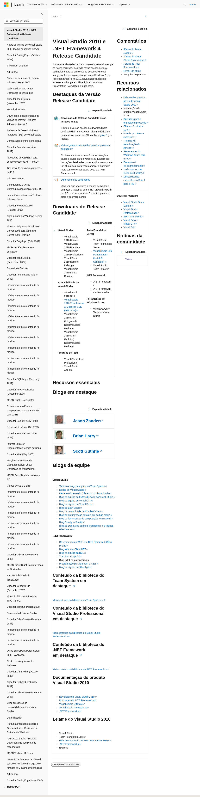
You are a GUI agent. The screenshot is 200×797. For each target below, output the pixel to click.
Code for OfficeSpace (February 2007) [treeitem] (24, 621)
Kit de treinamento (133, 165)
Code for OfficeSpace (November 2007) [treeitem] (24, 694)
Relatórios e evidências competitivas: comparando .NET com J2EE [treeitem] (24, 410)
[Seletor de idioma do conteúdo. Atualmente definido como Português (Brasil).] (18, 791)
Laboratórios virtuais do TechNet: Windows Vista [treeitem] (24, 197)
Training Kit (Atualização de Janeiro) (131, 144)
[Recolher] (42, 14)
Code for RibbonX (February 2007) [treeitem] (22, 684)
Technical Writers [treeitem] (16, 109)
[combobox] (23, 21)
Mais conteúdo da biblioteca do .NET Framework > (80, 669)
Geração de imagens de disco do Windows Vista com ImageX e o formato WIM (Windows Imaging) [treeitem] (24, 763)
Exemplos (128, 162)
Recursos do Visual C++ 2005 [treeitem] (23, 427)
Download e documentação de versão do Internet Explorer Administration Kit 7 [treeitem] (23, 120)
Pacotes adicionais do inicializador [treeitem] (18, 577)
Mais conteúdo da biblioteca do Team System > (78, 600)
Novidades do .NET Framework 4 (77, 700)
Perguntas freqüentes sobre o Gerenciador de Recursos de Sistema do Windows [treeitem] (22, 728)
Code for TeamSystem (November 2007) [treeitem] (18, 101)
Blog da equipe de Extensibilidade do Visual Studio (86, 497)
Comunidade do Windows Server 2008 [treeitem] (24, 218)
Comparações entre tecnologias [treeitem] (24, 140)
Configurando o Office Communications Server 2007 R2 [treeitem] (24, 186)
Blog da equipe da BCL (71, 552)
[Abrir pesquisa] (184, 5)
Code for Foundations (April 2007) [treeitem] (21, 149)
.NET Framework (132, 216)
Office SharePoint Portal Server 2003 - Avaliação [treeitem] (23, 652)
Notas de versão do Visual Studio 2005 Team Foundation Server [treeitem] (24, 46)
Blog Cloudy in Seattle (71, 522)
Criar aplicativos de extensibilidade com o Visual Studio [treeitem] (22, 707)
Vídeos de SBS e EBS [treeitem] (19, 485)
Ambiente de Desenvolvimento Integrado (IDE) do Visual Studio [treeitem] (24, 132)
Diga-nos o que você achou (75, 179)
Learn (55, 16)
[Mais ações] (146, 16)
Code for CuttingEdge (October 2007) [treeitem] (23, 57)
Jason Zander (86, 421)
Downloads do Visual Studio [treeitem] (22, 613)
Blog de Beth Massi (69, 507)
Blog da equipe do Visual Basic (75, 504)
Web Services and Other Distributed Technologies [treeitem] (20, 90)
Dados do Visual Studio (71, 489)
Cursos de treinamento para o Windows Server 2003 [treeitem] (23, 80)
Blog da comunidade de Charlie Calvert (80, 511)
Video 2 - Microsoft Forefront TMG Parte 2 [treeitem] (22, 598)
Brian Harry (84, 436)
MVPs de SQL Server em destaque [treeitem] (20, 249)
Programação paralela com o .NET (77, 563)
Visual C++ (129, 223)
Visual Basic (129, 220)
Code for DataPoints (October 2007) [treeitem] (22, 673)
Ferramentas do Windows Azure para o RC (134, 155)
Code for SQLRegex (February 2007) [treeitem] (23, 381)
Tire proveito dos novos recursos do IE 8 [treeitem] (24, 170)
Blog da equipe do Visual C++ (75, 500)
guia (102, 135)
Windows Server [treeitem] (15, 178)
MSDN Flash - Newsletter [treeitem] (20, 400)
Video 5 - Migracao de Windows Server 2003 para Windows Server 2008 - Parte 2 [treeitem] (24, 230)
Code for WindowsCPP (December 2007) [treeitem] (19, 588)
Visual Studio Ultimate (71, 704)
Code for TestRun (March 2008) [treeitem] (23, 606)
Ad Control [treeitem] (12, 72)
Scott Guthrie (86, 451)
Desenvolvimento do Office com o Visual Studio (84, 493)
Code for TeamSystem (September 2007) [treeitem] (18, 259)
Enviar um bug (131, 71)
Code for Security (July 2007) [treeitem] (22, 421)
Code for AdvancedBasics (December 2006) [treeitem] (20, 391)
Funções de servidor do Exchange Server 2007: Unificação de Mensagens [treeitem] (20, 464)
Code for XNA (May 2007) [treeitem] (20, 454)
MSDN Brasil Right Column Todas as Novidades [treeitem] (25, 567)
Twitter (128, 259)
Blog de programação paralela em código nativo (84, 515)
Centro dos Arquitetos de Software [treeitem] (20, 663)
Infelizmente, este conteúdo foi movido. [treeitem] (23, 287)
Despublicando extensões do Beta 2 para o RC (134, 180)
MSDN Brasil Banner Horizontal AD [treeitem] (23, 477)
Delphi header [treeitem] (14, 717)
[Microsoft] (6, 4)
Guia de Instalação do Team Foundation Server (84, 740)
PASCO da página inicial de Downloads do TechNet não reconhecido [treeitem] (21, 742)
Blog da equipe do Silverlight (74, 567)
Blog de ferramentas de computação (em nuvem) (85, 518)
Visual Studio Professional (73, 707)
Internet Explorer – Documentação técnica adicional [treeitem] (24, 446)
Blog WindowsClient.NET (72, 549)
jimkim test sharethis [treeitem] (18, 65)
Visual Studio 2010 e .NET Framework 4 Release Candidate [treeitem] (21, 34)
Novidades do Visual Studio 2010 (77, 696)
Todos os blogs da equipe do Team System (82, 486)
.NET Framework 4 (69, 711)
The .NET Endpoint (69, 556)
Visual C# (128, 227)
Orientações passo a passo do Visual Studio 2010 (134, 101)
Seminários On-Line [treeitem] (17, 268)
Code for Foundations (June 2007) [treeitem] (22, 435)
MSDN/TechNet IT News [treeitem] (20, 753)
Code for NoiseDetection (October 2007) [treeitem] (20, 207)
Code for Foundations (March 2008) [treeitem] (22, 276)
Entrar (192, 4)
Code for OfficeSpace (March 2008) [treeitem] (22, 556)
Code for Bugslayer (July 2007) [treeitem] (23, 241)
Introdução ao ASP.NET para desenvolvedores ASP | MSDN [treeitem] (23, 159)
